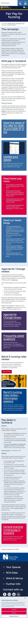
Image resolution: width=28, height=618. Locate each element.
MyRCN (3, 111)
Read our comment (6, 103)
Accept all (14, 609)
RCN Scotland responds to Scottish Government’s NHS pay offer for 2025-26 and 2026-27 (15, 192)
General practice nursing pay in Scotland (13, 529)
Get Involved (19, 23)
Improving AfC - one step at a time (15, 239)
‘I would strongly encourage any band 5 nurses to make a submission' (15, 206)
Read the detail (5, 450)
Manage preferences (14, 616)
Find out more (7, 371)
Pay (23, 23)
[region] (14, 607)
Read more (15, 280)
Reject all (14, 612)
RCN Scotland (11, 23)
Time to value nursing (12, 253)
